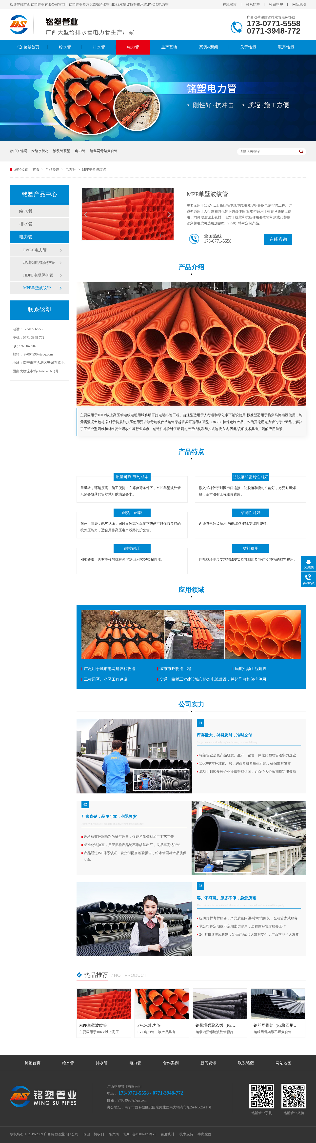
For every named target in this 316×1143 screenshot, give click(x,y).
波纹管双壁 (61, 151)
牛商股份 (204, 1134)
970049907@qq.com (38, 354)
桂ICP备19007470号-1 (139, 1134)
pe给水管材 (40, 151)
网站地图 (299, 4)
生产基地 (169, 47)
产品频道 (52, 169)
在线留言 (230, 4)
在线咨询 (278, 239)
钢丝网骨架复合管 (104, 151)
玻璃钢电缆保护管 (39, 262)
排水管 (99, 47)
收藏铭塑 (276, 4)
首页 (36, 169)
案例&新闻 (208, 47)
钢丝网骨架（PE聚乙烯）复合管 (282, 1025)
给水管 (65, 47)
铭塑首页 (31, 47)
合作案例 (171, 1063)
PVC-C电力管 (35, 250)
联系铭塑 (253, 4)
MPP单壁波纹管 (94, 169)
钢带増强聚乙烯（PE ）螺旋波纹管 (226, 1025)
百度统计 (168, 1134)
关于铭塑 (248, 47)
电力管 (133, 47)
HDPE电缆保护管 (38, 275)
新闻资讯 (208, 1063)
